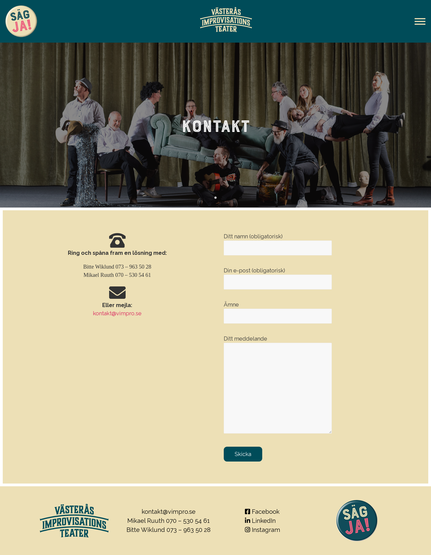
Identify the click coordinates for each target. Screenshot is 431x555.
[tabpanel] (215, 125)
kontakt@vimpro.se (117, 313)
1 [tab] (215, 198)
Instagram (262, 529)
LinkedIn (260, 520)
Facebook (262, 511)
